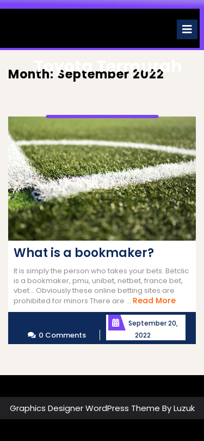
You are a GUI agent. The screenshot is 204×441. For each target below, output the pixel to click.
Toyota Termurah (108, 66)
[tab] (187, 29)
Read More (154, 300)
